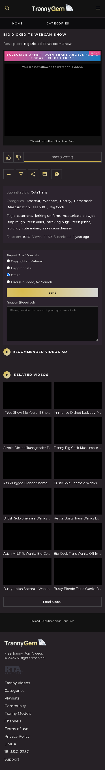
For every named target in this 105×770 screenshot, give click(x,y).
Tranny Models (17, 713)
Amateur (33, 201)
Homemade (83, 201)
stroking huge (58, 222)
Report (56, 174)
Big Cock (57, 207)
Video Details (21, 174)
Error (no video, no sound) (31, 282)
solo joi (13, 228)
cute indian (31, 228)
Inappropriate (21, 268)
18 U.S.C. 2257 (16, 752)
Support (11, 759)
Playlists (12, 698)
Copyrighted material (27, 261)
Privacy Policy (17, 736)
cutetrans (24, 216)
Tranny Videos (17, 683)
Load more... (52, 602)
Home (17, 23)
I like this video (9, 157)
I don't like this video (19, 157)
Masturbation (19, 207)
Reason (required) (21, 302)
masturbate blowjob (79, 216)
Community (15, 706)
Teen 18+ (39, 207)
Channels (12, 721)
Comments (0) (45, 174)
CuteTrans (39, 192)
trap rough (16, 222)
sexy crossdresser (57, 228)
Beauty (65, 201)
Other (15, 275)
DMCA (10, 744)
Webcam (50, 201)
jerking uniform (47, 216)
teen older (36, 222)
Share (33, 174)
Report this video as (23, 255)
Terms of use (16, 729)
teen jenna (81, 222)
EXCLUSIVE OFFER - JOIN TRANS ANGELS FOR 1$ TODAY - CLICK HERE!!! (52, 56)
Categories (58, 23)
